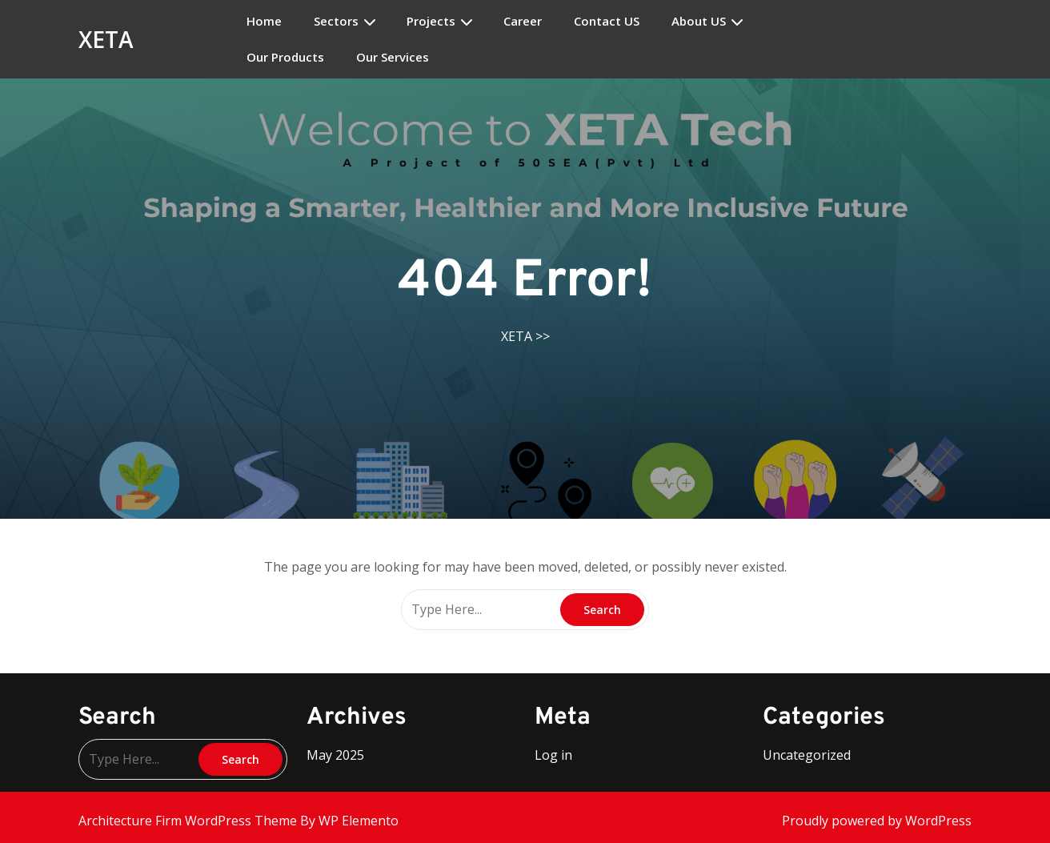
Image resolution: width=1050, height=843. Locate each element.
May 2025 (335, 755)
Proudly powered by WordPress (877, 820)
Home (264, 21)
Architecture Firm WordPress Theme (189, 820)
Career (522, 21)
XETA (106, 39)
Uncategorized (807, 755)
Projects (431, 21)
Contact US (606, 21)
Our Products (285, 57)
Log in (553, 755)
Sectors (336, 21)
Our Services (392, 57)
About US (698, 21)
